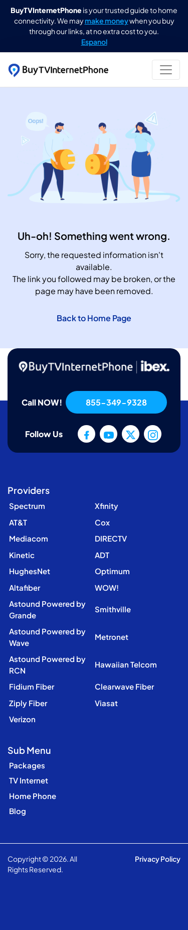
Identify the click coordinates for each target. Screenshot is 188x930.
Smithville (113, 609)
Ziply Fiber (28, 703)
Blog (17, 811)
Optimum (112, 571)
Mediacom (28, 538)
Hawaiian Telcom (126, 664)
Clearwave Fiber (124, 686)
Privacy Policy (157, 858)
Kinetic (22, 555)
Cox (102, 522)
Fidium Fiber (31, 686)
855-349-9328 (116, 402)
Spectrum (27, 505)
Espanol (94, 41)
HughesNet (29, 571)
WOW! (107, 587)
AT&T (18, 522)
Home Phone (32, 796)
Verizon (22, 719)
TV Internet (28, 780)
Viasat (106, 703)
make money (106, 20)
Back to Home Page (94, 318)
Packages (27, 765)
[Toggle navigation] (166, 70)
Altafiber (24, 587)
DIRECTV (111, 538)
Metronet (111, 636)
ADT (102, 555)
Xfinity (106, 505)
